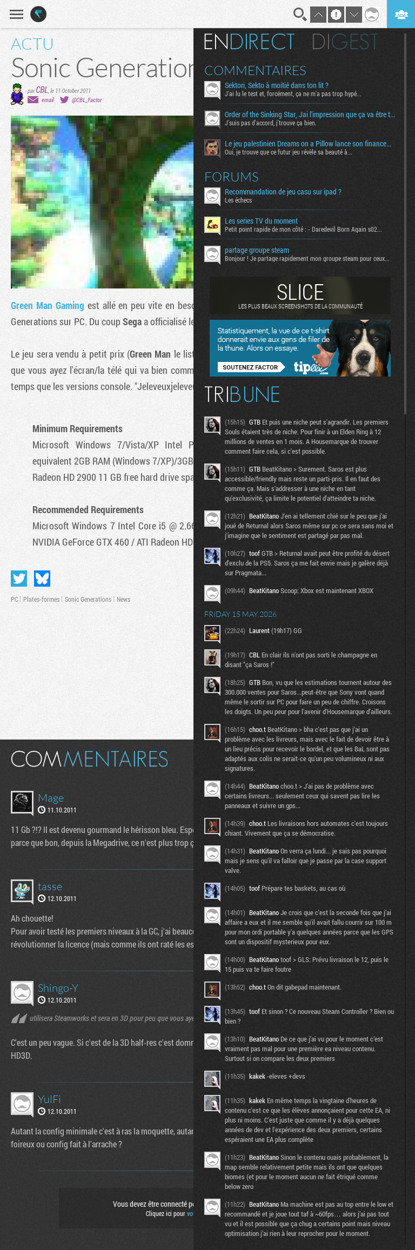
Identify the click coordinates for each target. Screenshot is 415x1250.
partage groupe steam (257, 250)
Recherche (300, 14)
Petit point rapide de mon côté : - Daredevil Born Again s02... (303, 229)
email (47, 100)
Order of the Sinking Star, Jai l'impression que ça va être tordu (310, 114)
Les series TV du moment (261, 221)
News (123, 599)
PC (14, 599)
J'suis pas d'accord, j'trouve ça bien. (271, 122)
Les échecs (238, 200)
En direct (249, 41)
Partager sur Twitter (19, 578)
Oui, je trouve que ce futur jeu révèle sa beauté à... (288, 152)
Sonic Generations (88, 599)
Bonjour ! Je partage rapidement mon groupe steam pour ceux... (307, 258)
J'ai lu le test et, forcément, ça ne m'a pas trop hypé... (293, 93)
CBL (42, 89)
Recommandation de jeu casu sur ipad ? (283, 191)
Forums (231, 177)
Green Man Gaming (47, 305)
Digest (345, 41)
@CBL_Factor (87, 100)
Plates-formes (41, 599)
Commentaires (255, 70)
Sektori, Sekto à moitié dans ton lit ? (277, 85)
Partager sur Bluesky (42, 578)
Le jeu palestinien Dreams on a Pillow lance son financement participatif (310, 143)
